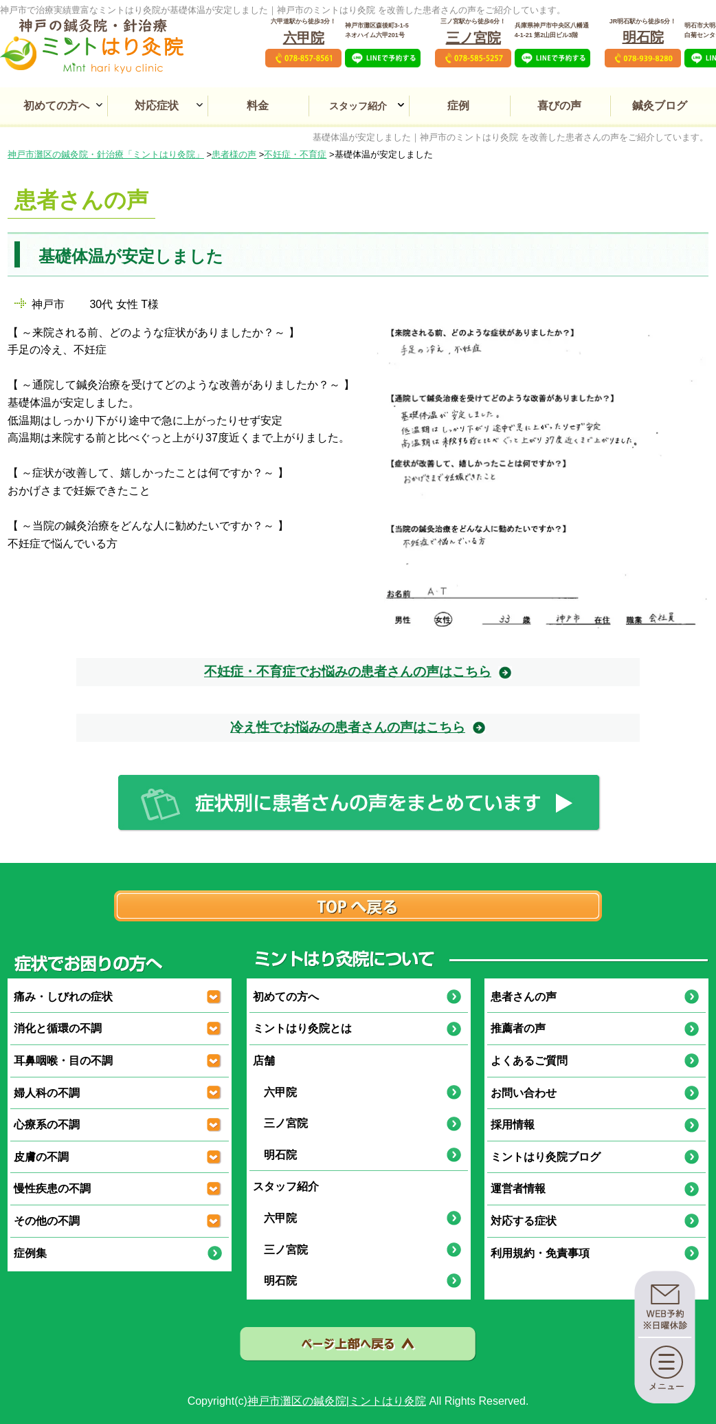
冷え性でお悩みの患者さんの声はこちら (347, 727)
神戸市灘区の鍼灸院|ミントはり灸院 (336, 1401)
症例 (458, 105)
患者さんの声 (524, 997)
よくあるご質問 (529, 1060)
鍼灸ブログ (659, 105)
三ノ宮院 (473, 37)
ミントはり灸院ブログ (546, 1157)
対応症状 (157, 105)
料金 (258, 105)
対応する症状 (524, 1221)
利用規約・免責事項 (540, 1253)
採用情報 (513, 1124)
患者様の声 (234, 154)
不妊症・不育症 (295, 154)
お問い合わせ (524, 1093)
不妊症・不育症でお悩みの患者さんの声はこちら (347, 671)
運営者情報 (518, 1188)
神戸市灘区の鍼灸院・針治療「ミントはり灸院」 (106, 154)
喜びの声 (559, 105)
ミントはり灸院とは (302, 1028)
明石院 (643, 37)
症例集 (30, 1253)
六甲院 (303, 37)
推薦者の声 (518, 1028)
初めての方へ (56, 105)
